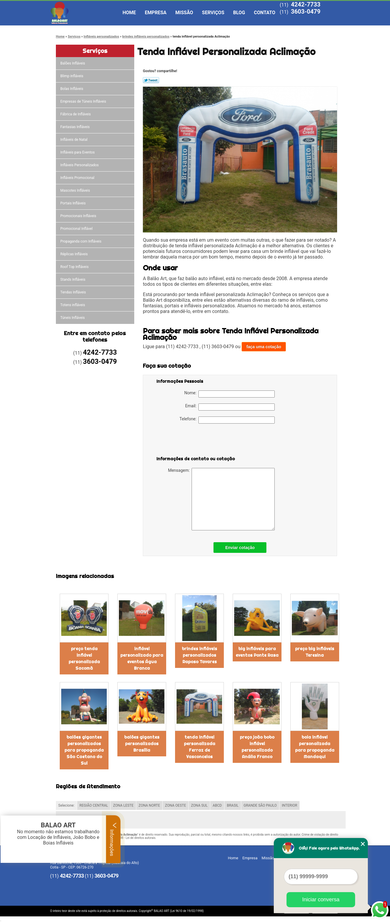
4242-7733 (306, 4)
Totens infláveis (73, 305)
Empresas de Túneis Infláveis (83, 101)
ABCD (217, 805)
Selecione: (66, 805)
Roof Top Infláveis (74, 267)
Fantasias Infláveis (75, 127)
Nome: (229, 394)
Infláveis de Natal (74, 140)
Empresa (155, 12)
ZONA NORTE (149, 805)
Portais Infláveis (73, 203)
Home (129, 12)
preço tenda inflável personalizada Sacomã (84, 658)
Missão (184, 12)
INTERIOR (289, 805)
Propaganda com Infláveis (81, 241)
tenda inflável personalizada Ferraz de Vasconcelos (199, 746)
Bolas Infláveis (72, 89)
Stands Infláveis (73, 279)
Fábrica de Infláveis (76, 114)
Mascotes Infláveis (75, 190)
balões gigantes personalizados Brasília (141, 743)
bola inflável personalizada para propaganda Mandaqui (314, 746)
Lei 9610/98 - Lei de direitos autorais (132, 837)
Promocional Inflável (76, 229)
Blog (239, 12)
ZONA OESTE (175, 805)
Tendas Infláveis (73, 292)
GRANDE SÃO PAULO (260, 805)
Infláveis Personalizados (80, 165)
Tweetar (151, 80)
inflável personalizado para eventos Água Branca (141, 658)
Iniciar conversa (320, 899)
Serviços (213, 12)
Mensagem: (221, 499)
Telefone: (227, 420)
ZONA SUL (199, 805)
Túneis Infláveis (73, 318)
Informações (113, 839)
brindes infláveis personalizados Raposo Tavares (199, 655)
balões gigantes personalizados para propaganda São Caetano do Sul (84, 750)
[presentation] (194, 441)
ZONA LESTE (123, 805)
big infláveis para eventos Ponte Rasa (257, 652)
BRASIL (233, 805)
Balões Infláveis (73, 63)
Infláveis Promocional (77, 178)
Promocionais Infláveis (78, 216)
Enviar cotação (240, 547)
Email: (230, 407)
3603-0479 (306, 11)
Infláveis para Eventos (78, 152)
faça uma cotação (263, 346)
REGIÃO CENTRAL (94, 805)
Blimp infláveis (72, 76)
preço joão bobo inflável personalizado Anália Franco (257, 746)
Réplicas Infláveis (74, 254)
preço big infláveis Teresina (314, 652)
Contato (264, 12)
